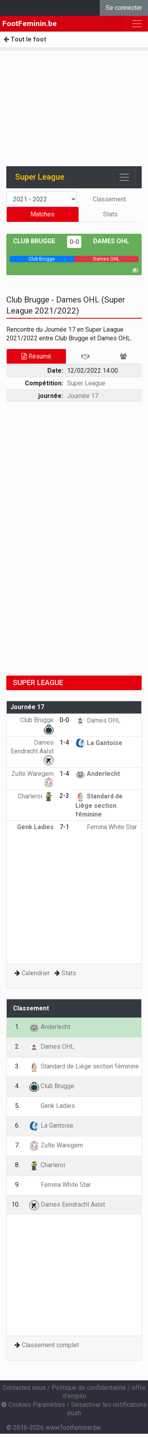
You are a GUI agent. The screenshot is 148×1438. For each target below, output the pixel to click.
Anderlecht (97, 773)
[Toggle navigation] (124, 177)
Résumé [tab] (36, 356)
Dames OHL (111, 241)
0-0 (74, 242)
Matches (42, 214)
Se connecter (124, 7)
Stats (110, 214)
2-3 (64, 796)
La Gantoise (98, 743)
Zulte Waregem (56, 1145)
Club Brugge (34, 241)
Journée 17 (82, 396)
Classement (109, 199)
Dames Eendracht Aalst (32, 751)
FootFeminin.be (29, 23)
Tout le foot (25, 39)
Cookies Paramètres (33, 1404)
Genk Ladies (52, 1105)
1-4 (64, 742)
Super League (86, 383)
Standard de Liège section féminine (99, 805)
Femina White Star (106, 827)
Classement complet (50, 1345)
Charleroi (36, 796)
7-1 (64, 827)
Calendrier (36, 973)
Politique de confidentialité (89, 1387)
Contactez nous (24, 1387)
